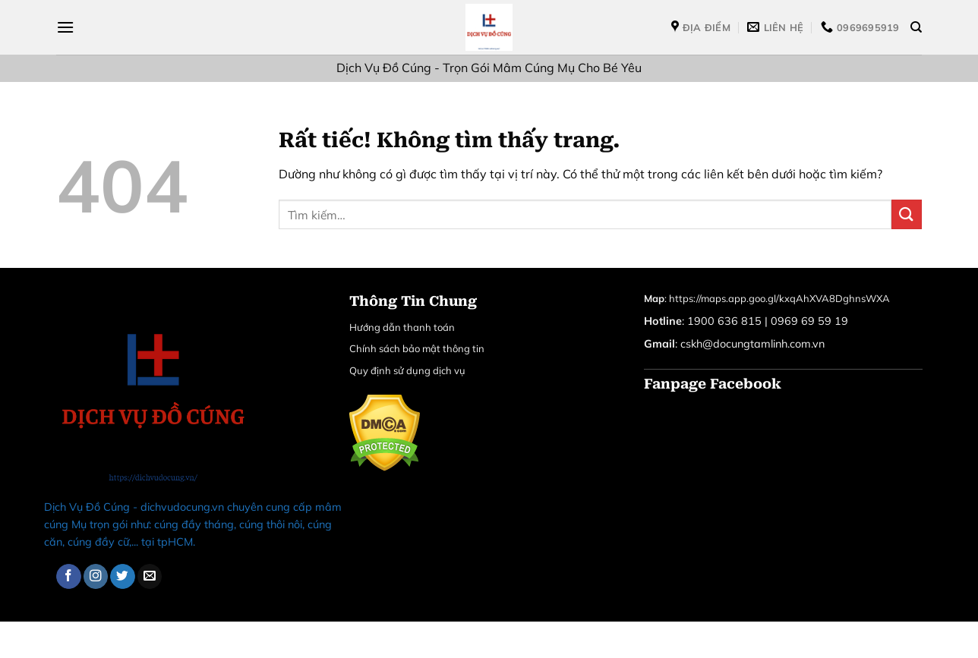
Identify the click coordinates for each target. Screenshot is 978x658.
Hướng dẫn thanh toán (402, 327)
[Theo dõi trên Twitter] (122, 576)
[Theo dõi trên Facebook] (68, 576)
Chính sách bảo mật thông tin (416, 348)
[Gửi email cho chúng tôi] (149, 576)
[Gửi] (906, 214)
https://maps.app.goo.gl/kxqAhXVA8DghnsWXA (779, 298)
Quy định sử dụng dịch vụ (407, 370)
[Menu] (65, 27)
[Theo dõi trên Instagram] (96, 576)
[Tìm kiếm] (916, 27)
